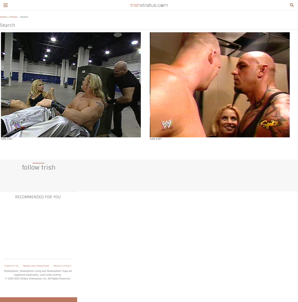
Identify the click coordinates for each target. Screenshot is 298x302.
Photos (14, 16)
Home (3, 16)
